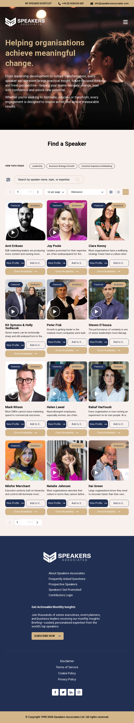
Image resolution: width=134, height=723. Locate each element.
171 (30, 191)
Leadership (37, 166)
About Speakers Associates (67, 573)
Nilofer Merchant (17, 486)
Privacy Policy (67, 679)
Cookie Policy (67, 673)
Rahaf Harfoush (100, 407)
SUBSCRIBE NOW (47, 636)
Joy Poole (54, 245)
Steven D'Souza (100, 325)
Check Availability (25, 271)
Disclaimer (67, 661)
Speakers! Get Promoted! (65, 589)
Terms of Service (67, 667)
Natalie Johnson (59, 486)
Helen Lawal (55, 407)
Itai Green (96, 486)
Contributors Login (61, 595)
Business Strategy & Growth (61, 166)
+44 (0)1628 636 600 (73, 3)
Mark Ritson (14, 407)
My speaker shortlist (38, 3)
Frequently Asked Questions (67, 578)
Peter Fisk (54, 325)
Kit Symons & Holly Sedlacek (19, 326)
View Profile (15, 263)
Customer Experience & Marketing (96, 166)
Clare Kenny (97, 245)
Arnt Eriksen (14, 245)
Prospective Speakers (63, 584)
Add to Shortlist (37, 263)
